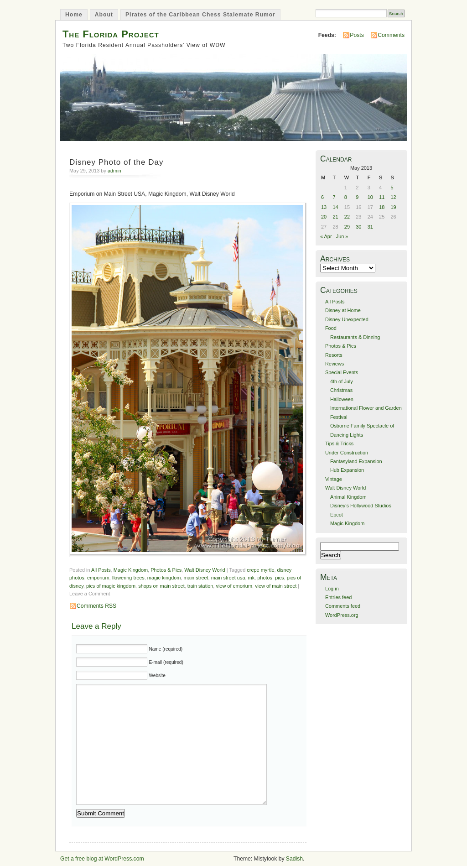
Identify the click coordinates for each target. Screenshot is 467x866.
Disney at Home (343, 310)
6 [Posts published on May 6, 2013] (322, 197)
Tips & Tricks (339, 443)
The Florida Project (110, 34)
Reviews (334, 363)
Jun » (342, 236)
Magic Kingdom (131, 570)
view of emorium (234, 586)
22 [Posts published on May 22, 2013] (347, 216)
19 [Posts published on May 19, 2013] (393, 207)
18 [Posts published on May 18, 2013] (381, 207)
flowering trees (128, 577)
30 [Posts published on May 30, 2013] (358, 227)
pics (279, 577)
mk (251, 577)
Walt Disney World (204, 570)
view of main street (275, 586)
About (104, 14)
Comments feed (342, 606)
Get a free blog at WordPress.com (102, 859)
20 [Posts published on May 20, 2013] (324, 216)
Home (74, 14)
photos (264, 577)
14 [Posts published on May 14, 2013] (335, 207)
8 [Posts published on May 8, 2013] (345, 197)
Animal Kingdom (348, 497)
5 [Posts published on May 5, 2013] (392, 187)
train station (200, 586)
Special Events (341, 372)
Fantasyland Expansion (356, 461)
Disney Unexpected (346, 319)
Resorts (333, 355)
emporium (98, 577)
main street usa (228, 577)
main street (196, 577)
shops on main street (161, 586)
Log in (332, 588)
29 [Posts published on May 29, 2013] (347, 227)
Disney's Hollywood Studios (360, 505)
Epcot (336, 514)
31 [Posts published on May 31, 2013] (370, 227)
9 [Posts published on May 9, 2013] (357, 197)
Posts (356, 35)
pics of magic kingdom (110, 586)
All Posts (101, 570)
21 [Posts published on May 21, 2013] (335, 216)
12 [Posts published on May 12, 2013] (393, 197)
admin (114, 170)
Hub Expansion (347, 470)
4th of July (341, 381)
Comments (391, 35)
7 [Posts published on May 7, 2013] (333, 197)
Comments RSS (96, 606)
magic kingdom (164, 577)
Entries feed (338, 597)
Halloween (341, 399)
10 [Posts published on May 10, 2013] (370, 197)
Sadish (294, 859)
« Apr (326, 236)
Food (331, 328)
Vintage (333, 479)
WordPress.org (341, 615)
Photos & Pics (166, 570)
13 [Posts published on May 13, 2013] (324, 207)
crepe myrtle (260, 570)
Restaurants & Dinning (355, 337)
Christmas (341, 390)
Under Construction (346, 452)
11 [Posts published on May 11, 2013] (381, 197)
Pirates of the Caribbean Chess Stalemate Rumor (200, 14)
